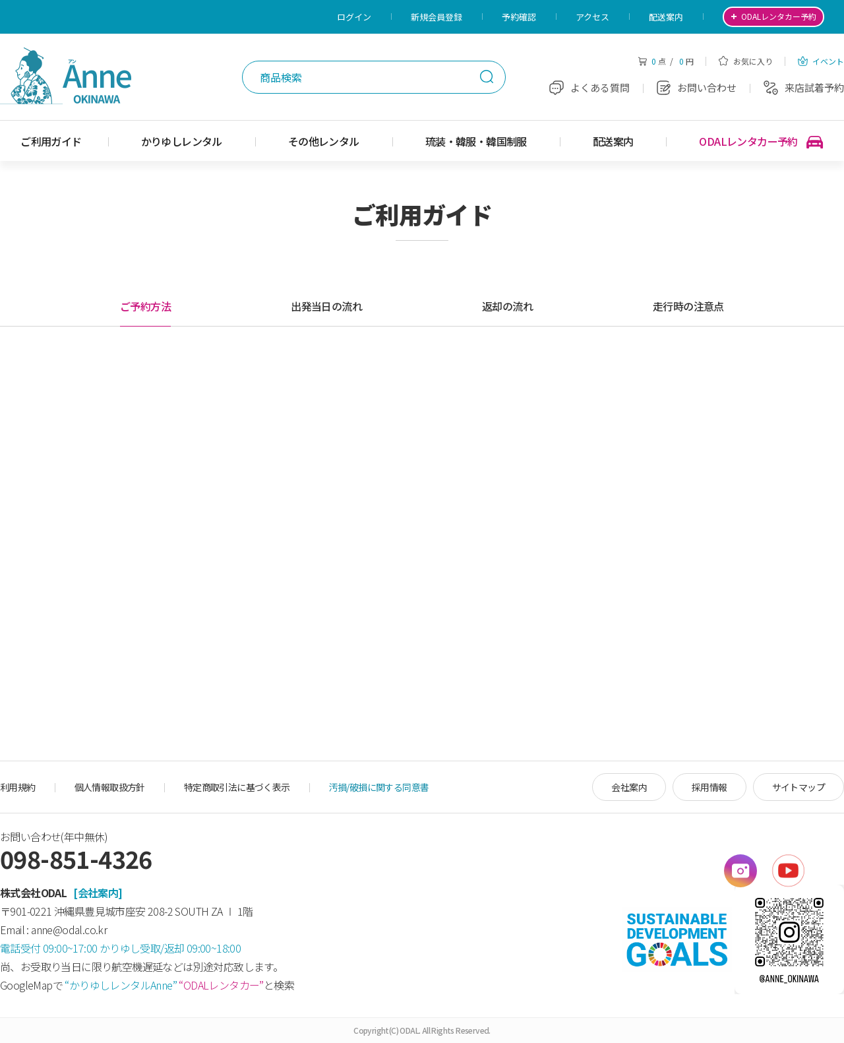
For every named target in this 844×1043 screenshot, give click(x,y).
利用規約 (18, 787)
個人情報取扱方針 (110, 787)
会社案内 (629, 787)
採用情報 (709, 787)
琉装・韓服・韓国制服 (476, 141)
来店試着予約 (804, 87)
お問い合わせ (697, 87)
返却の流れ (507, 306)
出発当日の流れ (326, 306)
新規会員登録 (436, 17)
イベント (821, 61)
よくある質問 (589, 87)
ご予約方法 (145, 306)
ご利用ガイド (50, 141)
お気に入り (746, 61)
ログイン (354, 17)
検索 (486, 76)
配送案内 (666, 17)
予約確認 (519, 17)
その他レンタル (323, 141)
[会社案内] (97, 893)
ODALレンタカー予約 (761, 141)
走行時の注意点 (688, 306)
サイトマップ (798, 787)
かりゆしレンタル (181, 141)
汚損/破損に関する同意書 (379, 787)
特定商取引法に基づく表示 (237, 787)
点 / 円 (666, 61)
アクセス (592, 17)
